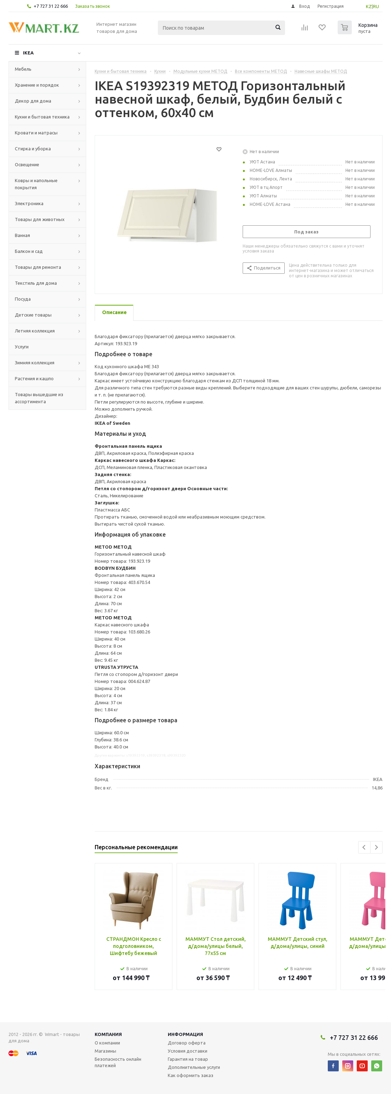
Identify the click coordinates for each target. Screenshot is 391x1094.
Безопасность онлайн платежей (118, 1062)
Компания (108, 1034)
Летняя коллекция (35, 330)
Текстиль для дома (36, 282)
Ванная (22, 235)
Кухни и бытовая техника (42, 116)
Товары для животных (40, 219)
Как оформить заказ (190, 1075)
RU (376, 6)
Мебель (23, 68)
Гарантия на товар (188, 1059)
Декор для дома (33, 100)
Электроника (29, 203)
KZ (369, 6)
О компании (107, 1042)
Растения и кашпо (34, 378)
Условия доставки (187, 1050)
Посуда (23, 298)
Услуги (22, 346)
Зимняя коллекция (34, 362)
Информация (185, 1034)
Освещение (27, 164)
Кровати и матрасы (36, 132)
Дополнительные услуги (194, 1067)
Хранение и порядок (37, 84)
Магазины (105, 1050)
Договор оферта (187, 1042)
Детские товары (33, 314)
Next (376, 847)
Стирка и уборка (33, 148)
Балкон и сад (29, 251)
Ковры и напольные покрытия (36, 184)
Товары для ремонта (38, 267)
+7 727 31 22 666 (51, 6)
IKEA (28, 52)
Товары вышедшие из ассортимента (39, 398)
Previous (364, 847)
